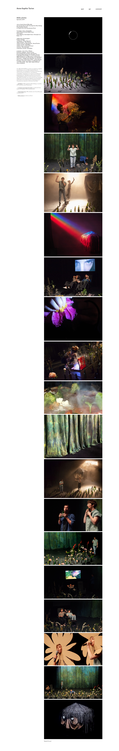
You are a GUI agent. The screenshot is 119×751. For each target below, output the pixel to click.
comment (99, 9)
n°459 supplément (27, 83)
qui (90, 9)
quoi (82, 9)
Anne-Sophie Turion (25, 9)
